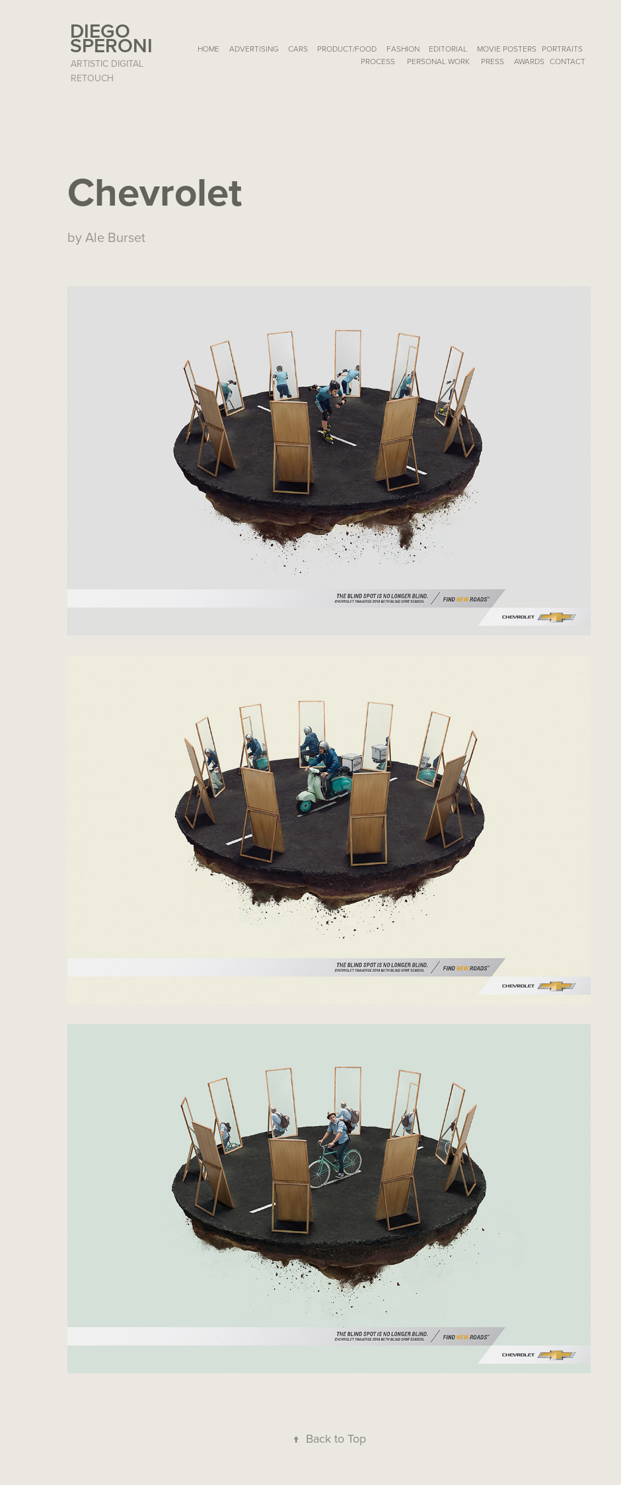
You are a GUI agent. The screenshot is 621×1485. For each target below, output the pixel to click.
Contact (567, 61)
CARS (298, 48)
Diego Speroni (111, 38)
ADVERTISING (254, 48)
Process (378, 61)
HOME (208, 48)
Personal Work (438, 61)
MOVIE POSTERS (506, 48)
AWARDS (529, 61)
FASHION (403, 48)
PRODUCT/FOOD (347, 48)
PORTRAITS (562, 48)
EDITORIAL (448, 48)
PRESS (492, 61)
